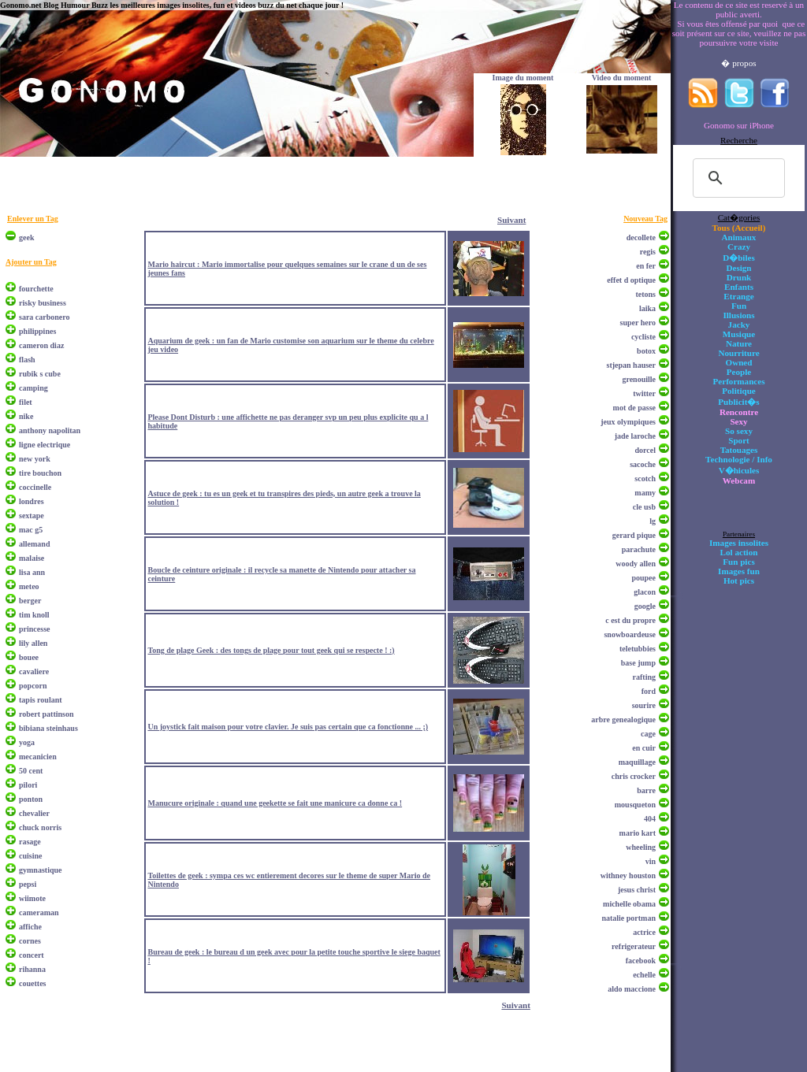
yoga (27, 742)
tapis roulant (40, 700)
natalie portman (628, 918)
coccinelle (35, 487)
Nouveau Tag (645, 218)
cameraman (39, 912)
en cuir (644, 748)
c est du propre (630, 620)
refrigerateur (634, 946)
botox (646, 351)
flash (27, 359)
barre (646, 790)
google (645, 606)
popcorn (33, 685)
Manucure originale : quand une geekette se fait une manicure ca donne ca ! (274, 803)
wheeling (641, 847)
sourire (644, 705)
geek (26, 237)
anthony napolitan (49, 430)
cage (648, 733)
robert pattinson (46, 714)
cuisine (30, 855)
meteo (29, 586)
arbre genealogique (623, 719)
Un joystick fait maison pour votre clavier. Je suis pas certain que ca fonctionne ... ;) (287, 726)
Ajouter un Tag (31, 262)
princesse (34, 629)
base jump (638, 662)
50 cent (31, 770)
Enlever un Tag (32, 218)
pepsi (27, 884)
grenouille (639, 379)
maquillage (637, 762)
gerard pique (634, 535)
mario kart (637, 833)
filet (25, 402)
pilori (28, 785)
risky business (42, 303)
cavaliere (34, 671)
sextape (31, 515)
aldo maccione (632, 989)
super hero (638, 322)
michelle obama (629, 904)
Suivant (511, 219)
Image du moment (523, 77)
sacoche (643, 464)
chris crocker (634, 776)
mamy (645, 492)
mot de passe (634, 407)
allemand (34, 544)
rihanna (32, 969)
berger (30, 600)
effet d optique (631, 280)
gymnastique (40, 870)
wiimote (32, 898)
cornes (30, 941)
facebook (641, 960)
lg (652, 521)
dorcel (645, 450)
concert (31, 955)
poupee (643, 577)
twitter (644, 393)
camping (33, 388)
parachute (639, 549)
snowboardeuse (630, 634)
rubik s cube (40, 373)
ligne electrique (44, 444)
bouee (29, 657)
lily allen (33, 643)
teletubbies (637, 648)
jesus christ (637, 889)
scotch (645, 478)
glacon (645, 592)
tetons (645, 294)
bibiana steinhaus (48, 728)
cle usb (644, 507)
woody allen (635, 563)
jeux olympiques (628, 421)
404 (650, 818)
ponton (31, 799)
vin (650, 861)
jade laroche (635, 436)
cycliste (643, 336)
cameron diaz (41, 345)
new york (34, 458)
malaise (31, 558)
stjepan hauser (631, 365)
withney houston (628, 875)
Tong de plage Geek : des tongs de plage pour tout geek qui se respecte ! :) (270, 650)
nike (26, 416)
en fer (646, 266)
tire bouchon (40, 473)
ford (649, 691)
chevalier (34, 813)
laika (647, 308)
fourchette (36, 288)
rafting (644, 677)
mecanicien (38, 756)
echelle (644, 974)
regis (648, 251)
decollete (641, 237)
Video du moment (622, 77)
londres (31, 501)
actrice (644, 932)
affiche (30, 926)
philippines (37, 331)
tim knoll (34, 614)
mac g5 (31, 529)
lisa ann (32, 572)
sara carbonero (44, 317)
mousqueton (635, 804)
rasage (30, 841)
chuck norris (40, 827)
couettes (32, 983)
